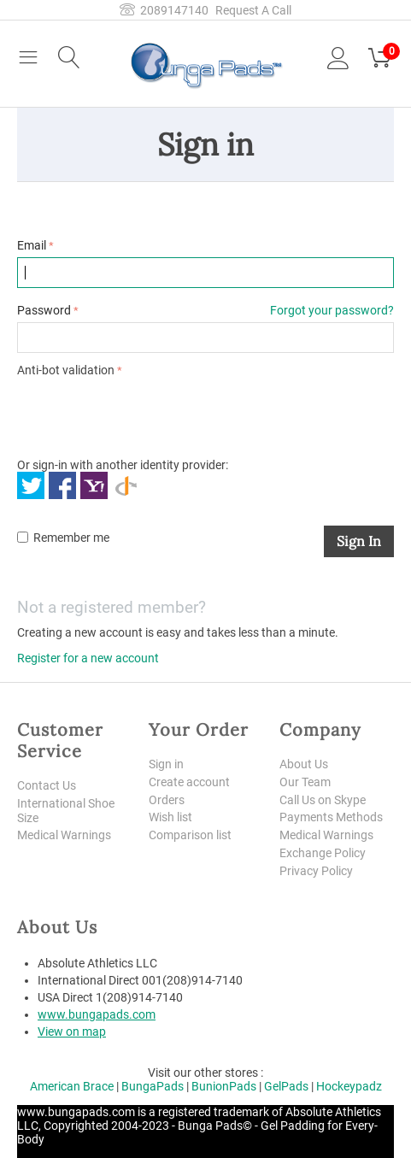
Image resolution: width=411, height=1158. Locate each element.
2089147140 (164, 10)
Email (31, 245)
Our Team (305, 782)
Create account (189, 782)
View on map (72, 1031)
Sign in (359, 541)
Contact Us (46, 785)
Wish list (170, 817)
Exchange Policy (322, 853)
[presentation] (147, 414)
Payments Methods (331, 817)
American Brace (72, 1086)
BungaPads (152, 1086)
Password (44, 310)
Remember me (63, 537)
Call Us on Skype (322, 800)
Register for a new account (88, 658)
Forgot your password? (332, 310)
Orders (167, 800)
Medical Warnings (64, 835)
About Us (303, 764)
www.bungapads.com (97, 1014)
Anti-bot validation (65, 370)
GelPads (286, 1086)
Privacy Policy (316, 871)
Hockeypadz (349, 1086)
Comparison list (190, 835)
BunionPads (223, 1086)
